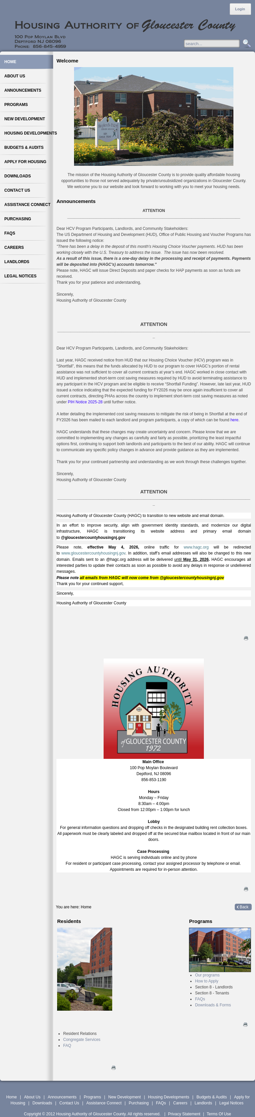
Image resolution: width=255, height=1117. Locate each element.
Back (244, 907)
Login (240, 9)
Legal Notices (231, 1103)
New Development (124, 1097)
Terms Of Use (219, 1114)
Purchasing (139, 1103)
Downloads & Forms (213, 1005)
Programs (92, 1097)
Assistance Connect (104, 1103)
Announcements (62, 1097)
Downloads (42, 1103)
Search (245, 44)
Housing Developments (168, 1097)
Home (11, 1097)
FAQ (67, 1045)
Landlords (203, 1103)
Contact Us (69, 1103)
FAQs (200, 999)
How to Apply (206, 981)
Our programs (207, 975)
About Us (32, 1097)
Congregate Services (81, 1039)
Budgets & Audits (212, 1097)
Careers (180, 1103)
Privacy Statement (184, 1114)
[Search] (218, 43)
